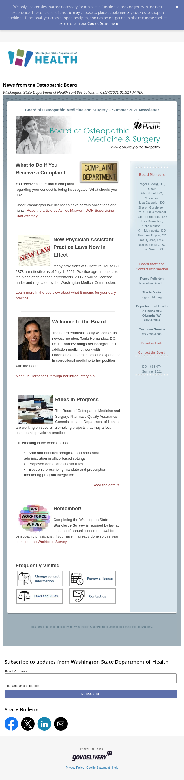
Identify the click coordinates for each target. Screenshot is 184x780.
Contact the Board (151, 352)
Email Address (16, 671)
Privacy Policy (75, 767)
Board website (151, 343)
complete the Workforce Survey (41, 542)
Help (115, 767)
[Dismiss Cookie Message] (177, 5)
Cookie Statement (102, 23)
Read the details (106, 485)
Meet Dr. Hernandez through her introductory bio (55, 376)
